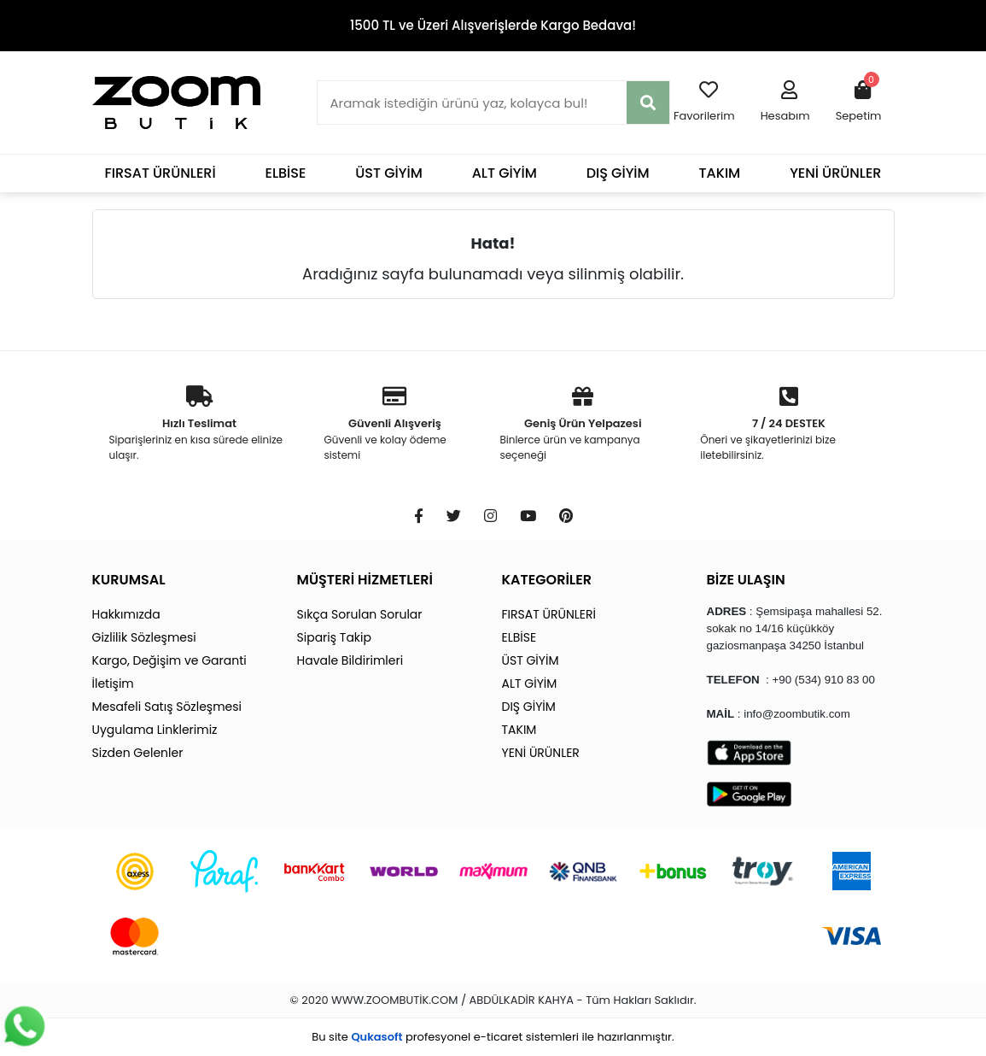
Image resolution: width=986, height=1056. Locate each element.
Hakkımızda (126, 614)
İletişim (113, 683)
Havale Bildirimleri (350, 660)
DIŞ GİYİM (618, 173)
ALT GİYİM (504, 173)
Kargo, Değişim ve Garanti (169, 660)
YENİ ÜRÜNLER (835, 173)
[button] (785, 102)
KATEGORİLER (547, 580)
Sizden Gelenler (138, 752)
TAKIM (720, 173)
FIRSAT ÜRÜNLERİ (160, 173)
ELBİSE (285, 173)
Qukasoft (376, 1037)
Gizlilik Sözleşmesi (144, 637)
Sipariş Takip (334, 637)
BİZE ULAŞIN (746, 580)
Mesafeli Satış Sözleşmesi (167, 706)
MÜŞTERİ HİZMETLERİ (365, 580)
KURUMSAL (129, 580)
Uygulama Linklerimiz (155, 729)
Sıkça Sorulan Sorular (360, 614)
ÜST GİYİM (389, 173)
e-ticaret (498, 1037)
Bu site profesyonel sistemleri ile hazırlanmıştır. (493, 1037)
